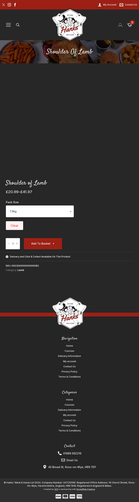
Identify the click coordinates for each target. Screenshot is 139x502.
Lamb (20, 270)
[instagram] (9, 4)
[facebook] (15, 4)
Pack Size (12, 202)
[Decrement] (9, 243)
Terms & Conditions (69, 377)
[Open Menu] (8, 25)
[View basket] (130, 25)
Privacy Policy (69, 372)
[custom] (3, 4)
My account (69, 361)
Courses (69, 351)
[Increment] (17, 243)
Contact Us (69, 366)
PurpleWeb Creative (85, 489)
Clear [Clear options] (14, 225)
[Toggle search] (18, 25)
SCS (56, 489)
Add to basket (40, 243)
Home (69, 346)
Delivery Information (69, 356)
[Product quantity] (13, 243)
